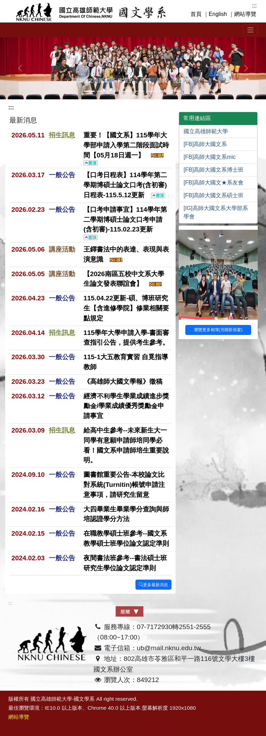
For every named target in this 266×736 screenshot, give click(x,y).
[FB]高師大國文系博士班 (213, 170)
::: (254, 6)
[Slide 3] (127, 91)
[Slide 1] (102, 91)
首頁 (196, 14)
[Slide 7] (176, 91)
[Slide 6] (164, 91)
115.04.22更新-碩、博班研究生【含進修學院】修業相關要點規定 (126, 308)
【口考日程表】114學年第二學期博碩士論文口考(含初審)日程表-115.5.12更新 (125, 185)
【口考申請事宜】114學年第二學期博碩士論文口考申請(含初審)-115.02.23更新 (125, 223)
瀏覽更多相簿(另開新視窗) (218, 329)
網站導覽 (245, 14)
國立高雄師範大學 (206, 131)
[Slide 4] (139, 91)
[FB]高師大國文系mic (210, 157)
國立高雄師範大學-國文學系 (62, 699)
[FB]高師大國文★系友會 (213, 182)
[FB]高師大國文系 (205, 144)
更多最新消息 (153, 584)
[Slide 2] (114, 91)
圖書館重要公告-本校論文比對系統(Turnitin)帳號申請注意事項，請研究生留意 (124, 484)
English (218, 14)
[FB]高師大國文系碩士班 (213, 195)
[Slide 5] (152, 91)
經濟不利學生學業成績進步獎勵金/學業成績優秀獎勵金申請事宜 (126, 406)
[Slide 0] (89, 91)
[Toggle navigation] (250, 30)
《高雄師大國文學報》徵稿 (122, 381)
